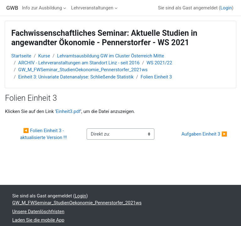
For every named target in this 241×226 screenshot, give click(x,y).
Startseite (21, 56)
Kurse (44, 56)
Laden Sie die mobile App (38, 220)
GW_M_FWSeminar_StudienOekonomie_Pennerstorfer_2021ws (82, 70)
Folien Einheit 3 (156, 77)
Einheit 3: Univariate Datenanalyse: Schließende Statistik (76, 77)
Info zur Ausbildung (42, 8)
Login (226, 8)
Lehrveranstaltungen (92, 8)
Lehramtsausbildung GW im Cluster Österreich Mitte (110, 56)
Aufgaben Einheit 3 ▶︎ (204, 134)
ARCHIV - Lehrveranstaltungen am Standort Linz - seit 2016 (79, 63)
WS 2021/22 (159, 63)
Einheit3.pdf (68, 111)
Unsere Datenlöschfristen (38, 211)
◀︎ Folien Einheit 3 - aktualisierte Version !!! (43, 134)
